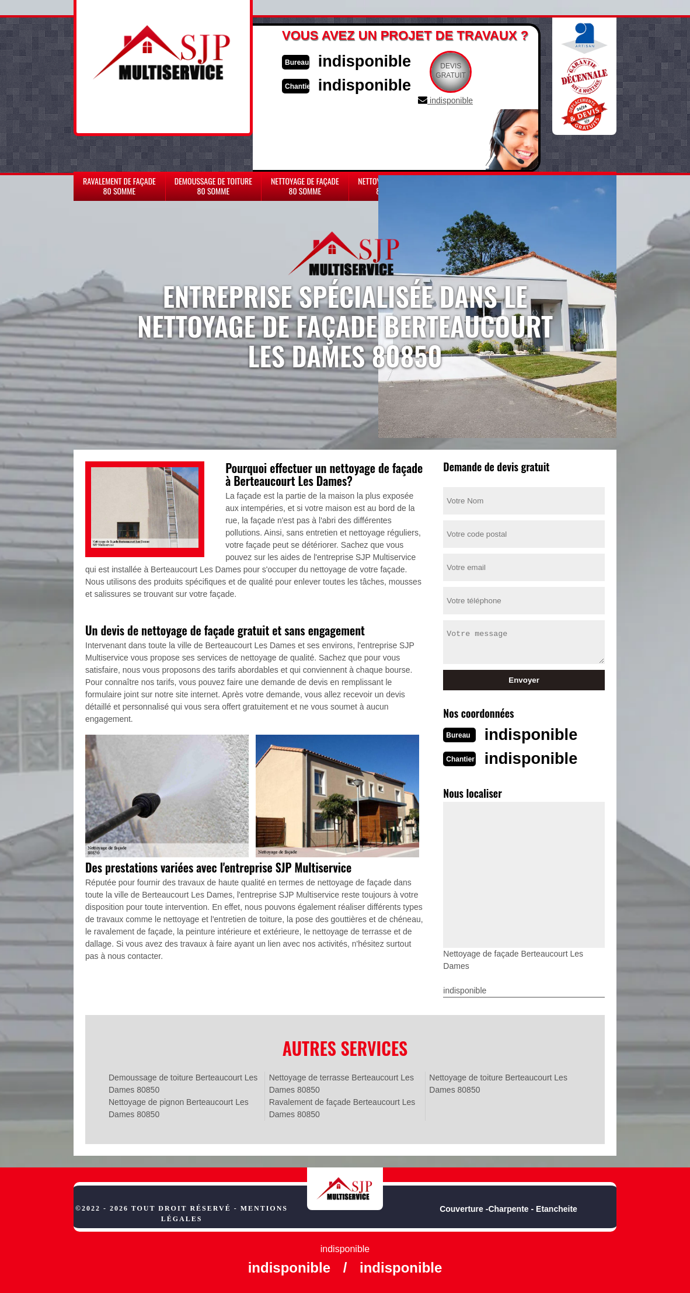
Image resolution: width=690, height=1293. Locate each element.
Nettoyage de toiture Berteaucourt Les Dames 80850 (498, 1082)
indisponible (371, 60)
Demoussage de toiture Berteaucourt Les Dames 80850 (183, 1082)
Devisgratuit (460, 70)
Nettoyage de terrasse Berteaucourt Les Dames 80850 (341, 1082)
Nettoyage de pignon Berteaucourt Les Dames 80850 (179, 1107)
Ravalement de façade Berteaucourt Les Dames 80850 (342, 1107)
